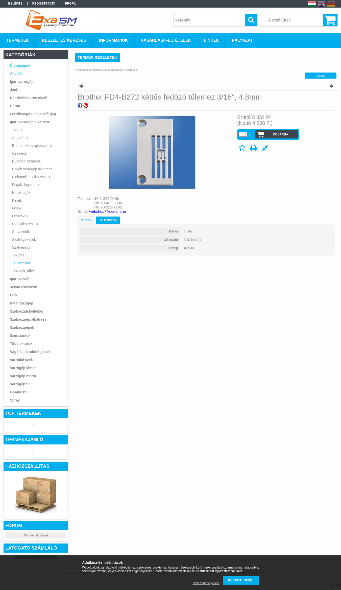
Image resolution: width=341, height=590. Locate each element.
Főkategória (83, 69)
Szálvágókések (24, 240)
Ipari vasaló (19, 279)
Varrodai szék (21, 360)
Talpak (17, 130)
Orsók (16, 208)
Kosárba (280, 134)
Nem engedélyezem (206, 583)
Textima (18, 255)
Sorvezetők (21, 232)
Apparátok (20, 138)
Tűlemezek (21, 263)
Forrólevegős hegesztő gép (33, 114)
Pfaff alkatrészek (25, 224)
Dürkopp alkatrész (26, 161)
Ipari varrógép (21, 82)
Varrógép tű (20, 384)
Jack (14, 90)
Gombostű (19, 392)
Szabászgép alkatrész (28, 319)
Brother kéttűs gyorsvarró (32, 146)
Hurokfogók (21, 193)
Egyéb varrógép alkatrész (32, 169)
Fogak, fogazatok (25, 185)
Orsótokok (20, 216)
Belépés (15, 3)
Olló (13, 295)
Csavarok (19, 153)
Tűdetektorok (21, 344)
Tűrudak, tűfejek (24, 271)
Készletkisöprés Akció (28, 98)
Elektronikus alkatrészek (31, 177)
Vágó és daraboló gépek (30, 352)
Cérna (15, 106)
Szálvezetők (21, 247)
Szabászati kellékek (26, 311)
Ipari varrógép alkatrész (30, 122)
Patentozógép (21, 303)
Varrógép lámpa (23, 368)
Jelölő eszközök (23, 287)
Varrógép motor (23, 376)
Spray (15, 400)
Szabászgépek (22, 327)
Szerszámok (20, 336)
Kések (17, 200)
